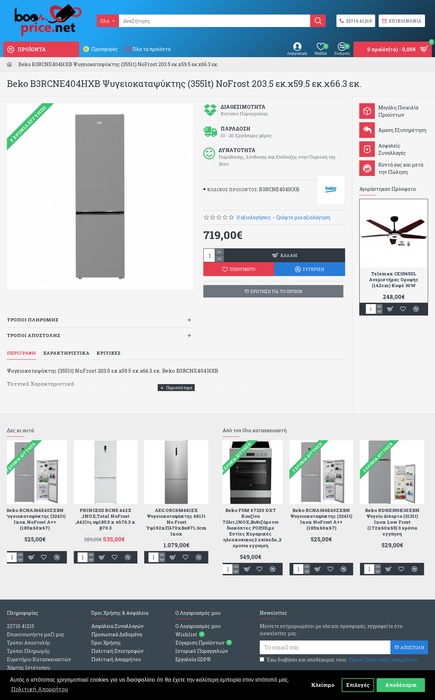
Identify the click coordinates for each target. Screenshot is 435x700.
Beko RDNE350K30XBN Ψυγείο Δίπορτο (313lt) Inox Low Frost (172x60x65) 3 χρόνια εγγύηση (396, 504)
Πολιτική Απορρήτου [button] (39, 689)
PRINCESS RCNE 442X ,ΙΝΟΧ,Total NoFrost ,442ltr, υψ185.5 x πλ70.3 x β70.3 (109, 502)
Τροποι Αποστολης (33, 327)
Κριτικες (108, 344)
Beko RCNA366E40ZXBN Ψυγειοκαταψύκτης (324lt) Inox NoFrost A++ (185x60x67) (39, 502)
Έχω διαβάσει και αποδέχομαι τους (339, 642)
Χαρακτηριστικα (66, 344)
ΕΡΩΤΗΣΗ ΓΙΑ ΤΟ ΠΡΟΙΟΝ (276, 291)
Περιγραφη (21, 344)
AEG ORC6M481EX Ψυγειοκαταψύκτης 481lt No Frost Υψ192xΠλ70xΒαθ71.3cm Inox (180, 504)
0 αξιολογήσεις (254, 217)
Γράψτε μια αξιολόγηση (303, 217)
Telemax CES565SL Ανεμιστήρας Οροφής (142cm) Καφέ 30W (393, 280)
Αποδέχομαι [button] (401, 685)
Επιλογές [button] (358, 685)
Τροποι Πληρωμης (32, 311)
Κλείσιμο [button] (322, 685)
